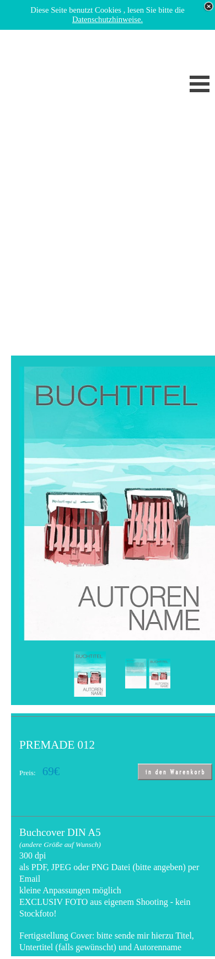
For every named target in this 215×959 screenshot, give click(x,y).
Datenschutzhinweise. (107, 19)
